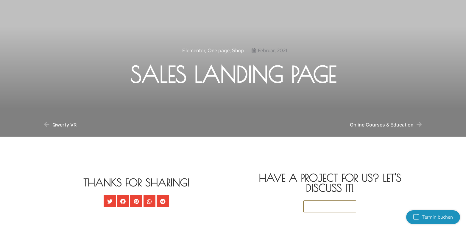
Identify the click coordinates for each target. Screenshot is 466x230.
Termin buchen (433, 217)
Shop (238, 52)
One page (219, 52)
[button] (110, 201)
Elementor (193, 52)
